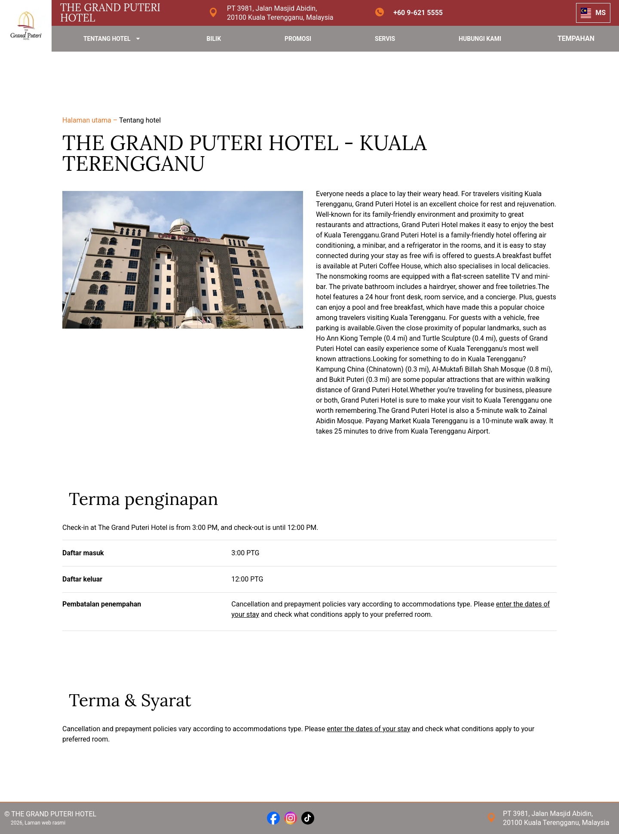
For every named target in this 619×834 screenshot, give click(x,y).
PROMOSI (298, 38)
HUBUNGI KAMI (480, 38)
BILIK (213, 38)
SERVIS (385, 38)
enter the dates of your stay (369, 729)
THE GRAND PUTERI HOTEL (110, 13)
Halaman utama (87, 120)
